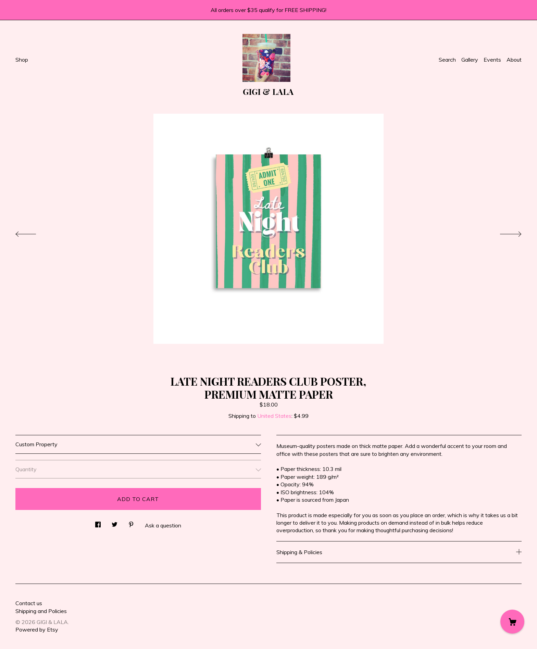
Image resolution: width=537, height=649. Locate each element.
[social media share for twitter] (114, 522)
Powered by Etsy (36, 629)
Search (447, 59)
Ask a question (163, 525)
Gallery (469, 59)
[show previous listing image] (32, 232)
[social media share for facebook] (98, 522)
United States (274, 415)
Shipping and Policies (41, 611)
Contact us (28, 603)
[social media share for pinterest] (131, 522)
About (514, 59)
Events (492, 59)
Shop (21, 59)
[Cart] (512, 622)
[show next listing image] (504, 232)
